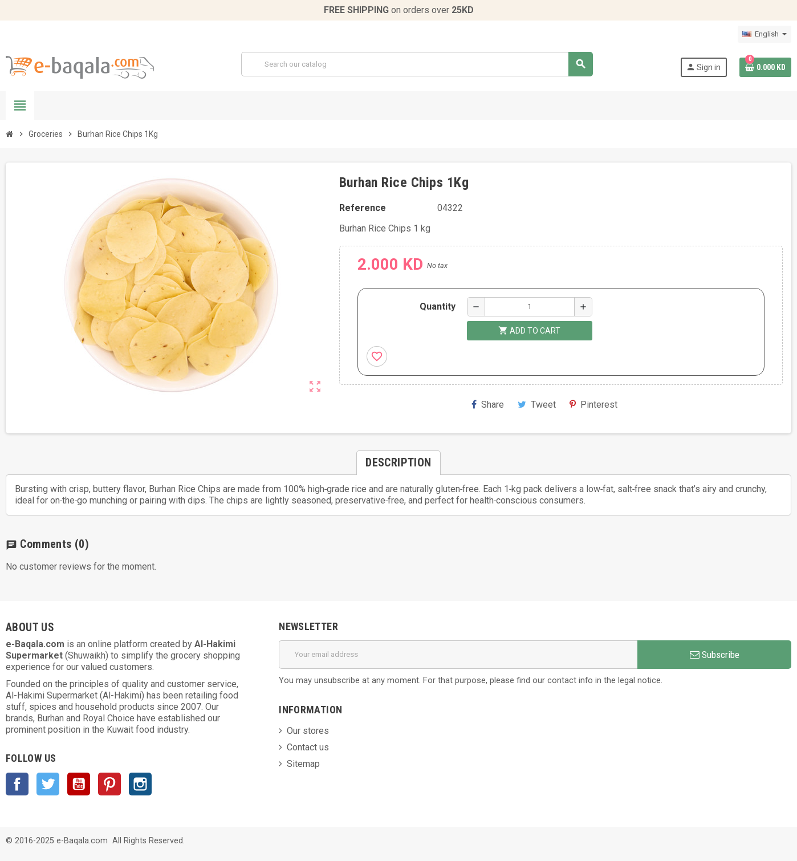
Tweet (537, 404)
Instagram (140, 784)
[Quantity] (530, 307)
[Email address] (458, 654)
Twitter (47, 784)
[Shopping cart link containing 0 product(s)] (765, 67)
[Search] (416, 64)
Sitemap (303, 763)
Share (487, 404)
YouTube (78, 784)
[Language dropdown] (764, 34)
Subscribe (714, 654)
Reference (362, 207)
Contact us (308, 747)
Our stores (308, 730)
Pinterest (593, 404)
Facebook (17, 784)
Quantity (438, 306)
